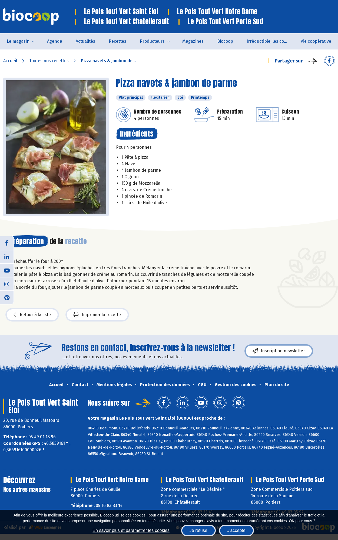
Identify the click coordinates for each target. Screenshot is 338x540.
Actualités (85, 41)
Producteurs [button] (152, 41)
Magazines (193, 41)
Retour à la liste (32, 314)
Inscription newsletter (279, 351)
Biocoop (225, 41)
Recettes (117, 41)
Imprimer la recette (97, 314)
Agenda (54, 41)
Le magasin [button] (18, 41)
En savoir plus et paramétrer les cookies (131, 530)
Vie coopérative (316, 41)
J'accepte (236, 530)
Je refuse (198, 530)
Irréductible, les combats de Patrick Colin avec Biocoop (270, 41)
